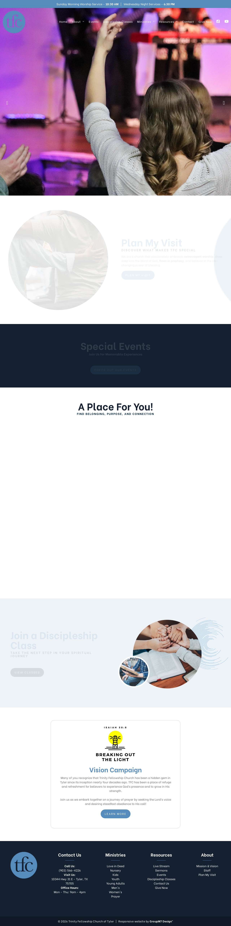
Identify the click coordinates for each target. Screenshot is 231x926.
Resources (166, 21)
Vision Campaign (149, 113)
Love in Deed (115, 866)
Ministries (144, 21)
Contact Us (161, 883)
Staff (207, 870)
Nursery (115, 870)
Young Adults (115, 883)
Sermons (161, 870)
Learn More (116, 814)
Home (63, 21)
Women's (115, 892)
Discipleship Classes (118, 21)
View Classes (27, 672)
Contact (188, 21)
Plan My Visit (111, 113)
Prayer (115, 896)
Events (94, 21)
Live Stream (77, 113)
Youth (115, 879)
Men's (116, 887)
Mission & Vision (207, 866)
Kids (115, 874)
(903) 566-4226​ (70, 868)
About (76, 21)
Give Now (205, 21)
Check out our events (115, 370)
